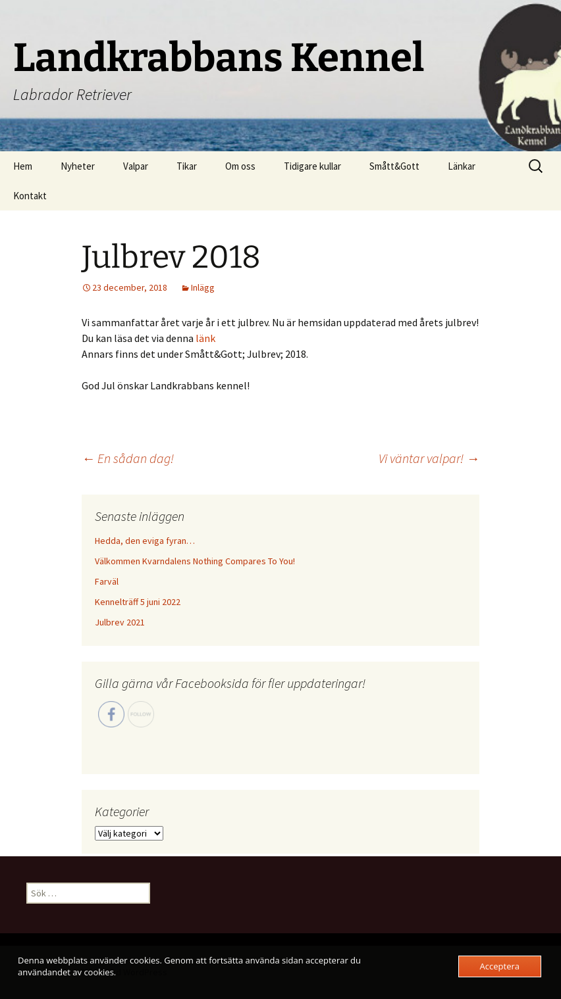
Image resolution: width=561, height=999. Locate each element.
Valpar (135, 166)
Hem (22, 166)
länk (205, 338)
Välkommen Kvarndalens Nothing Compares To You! (195, 561)
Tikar (186, 166)
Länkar (461, 166)
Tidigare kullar (312, 166)
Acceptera (500, 966)
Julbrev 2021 (120, 622)
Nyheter (78, 166)
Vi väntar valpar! (429, 458)
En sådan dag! (128, 458)
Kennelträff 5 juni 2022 (137, 602)
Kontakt (30, 195)
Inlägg (203, 287)
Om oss (240, 166)
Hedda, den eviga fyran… (145, 541)
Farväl (107, 581)
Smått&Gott (394, 166)
